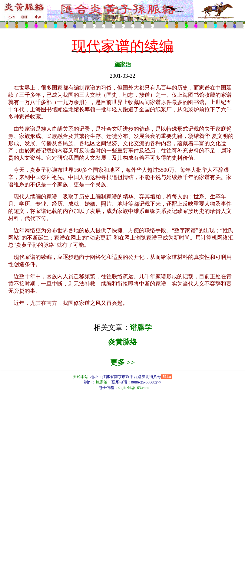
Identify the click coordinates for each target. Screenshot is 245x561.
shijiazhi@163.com (133, 387)
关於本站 (81, 376)
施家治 (122, 64)
